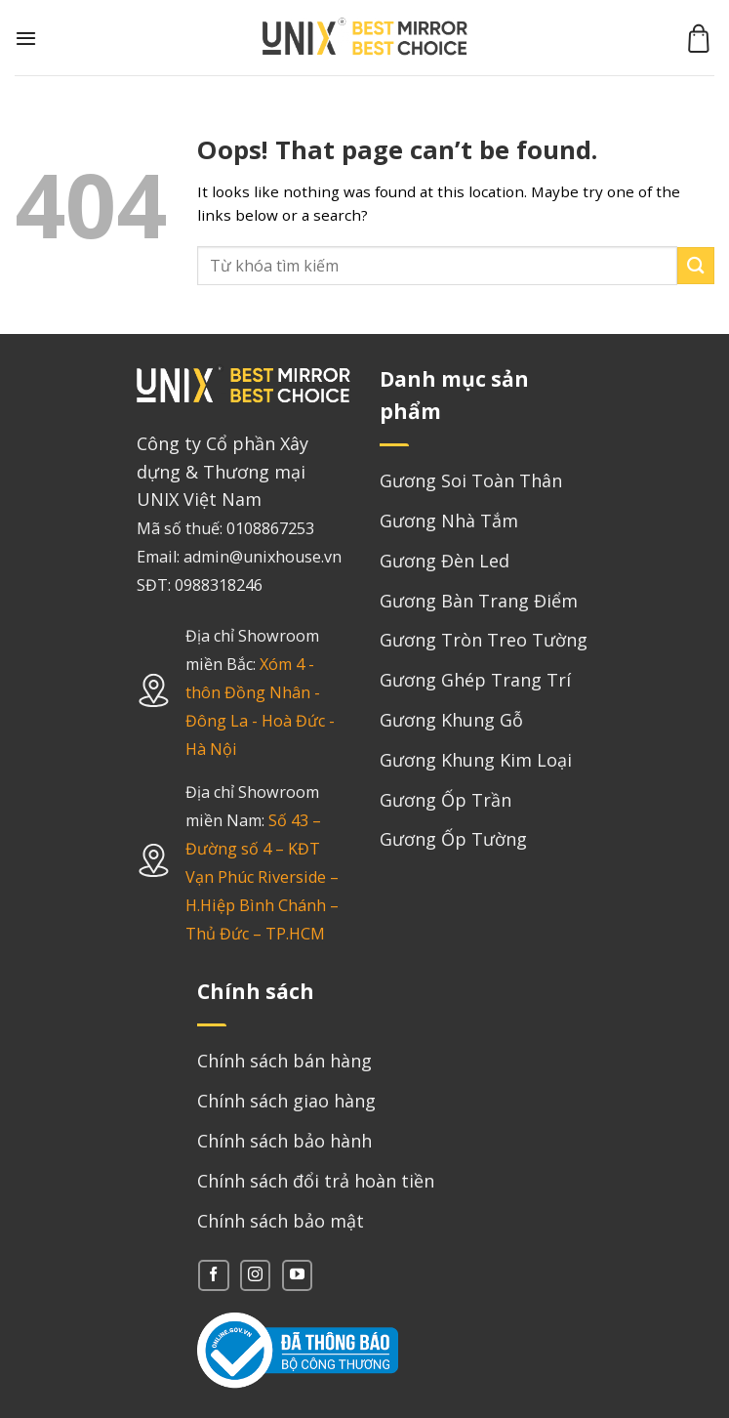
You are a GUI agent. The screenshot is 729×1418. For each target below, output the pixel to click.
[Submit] (695, 265)
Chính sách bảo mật (280, 1220)
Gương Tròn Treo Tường (483, 639)
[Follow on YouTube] (297, 1275)
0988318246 (219, 585)
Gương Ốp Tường (453, 839)
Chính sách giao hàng (286, 1100)
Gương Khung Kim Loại (476, 760)
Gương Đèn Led (444, 560)
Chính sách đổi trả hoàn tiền (315, 1180)
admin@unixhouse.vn (262, 556)
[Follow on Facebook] (213, 1275)
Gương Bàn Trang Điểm (479, 600)
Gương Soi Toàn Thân (471, 480)
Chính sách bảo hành (284, 1140)
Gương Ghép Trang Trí (475, 679)
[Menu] (26, 38)
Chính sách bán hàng (284, 1060)
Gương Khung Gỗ (451, 719)
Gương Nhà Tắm (449, 520)
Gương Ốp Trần (445, 800)
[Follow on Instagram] (255, 1275)
